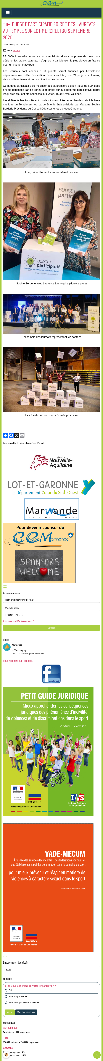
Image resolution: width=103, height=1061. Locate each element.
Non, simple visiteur (18, 996)
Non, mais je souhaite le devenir (24, 1002)
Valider (51, 627)
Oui (10, 990)
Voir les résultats (26, 1012)
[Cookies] (6, 1054)
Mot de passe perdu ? (25, 621)
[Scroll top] (97, 1055)
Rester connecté (15, 614)
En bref (16, 50)
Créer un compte (9, 621)
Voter (10, 1012)
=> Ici (8, 969)
